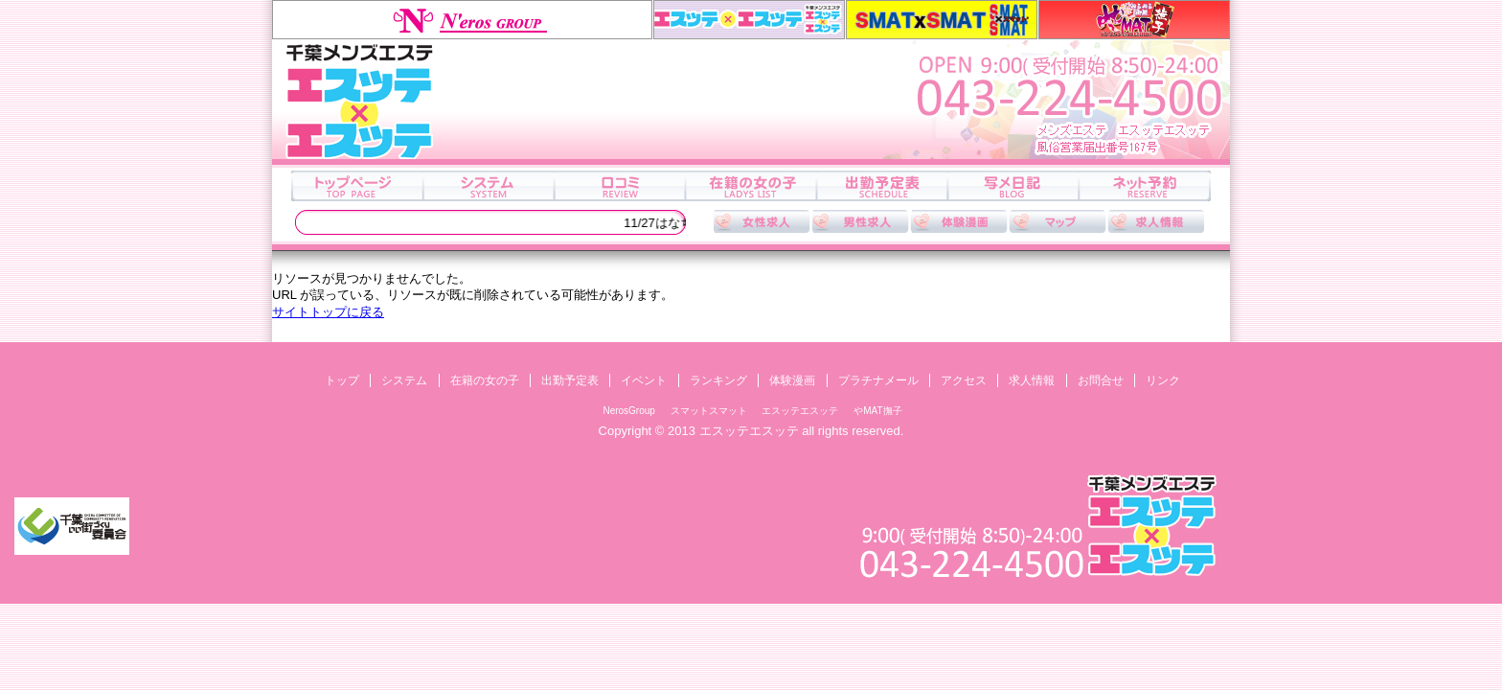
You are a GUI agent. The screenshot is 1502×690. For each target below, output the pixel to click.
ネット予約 (1144, 186)
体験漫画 (959, 221)
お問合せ (1101, 380)
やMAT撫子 (1134, 19)
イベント (644, 380)
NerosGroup (462, 19)
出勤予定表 (881, 186)
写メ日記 (1013, 186)
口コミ (619, 186)
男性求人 (860, 221)
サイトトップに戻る (328, 312)
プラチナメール (878, 380)
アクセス (1057, 221)
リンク (1163, 380)
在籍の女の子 (750, 186)
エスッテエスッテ (749, 19)
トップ (356, 186)
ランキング (718, 380)
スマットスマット (941, 19)
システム (488, 186)
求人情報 (1156, 221)
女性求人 (761, 221)
